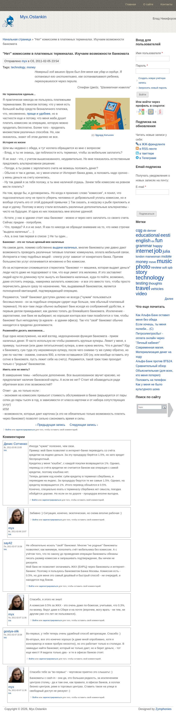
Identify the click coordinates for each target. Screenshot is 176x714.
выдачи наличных (65, 247)
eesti (165, 235)
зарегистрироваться (25, 430)
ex (152, 241)
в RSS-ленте (146, 148)
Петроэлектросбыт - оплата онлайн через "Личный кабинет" (150, 338)
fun (159, 240)
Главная (130, 4)
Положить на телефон (151, 379)
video (141, 293)
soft (164, 267)
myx (24, 61)
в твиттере (145, 153)
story (141, 272)
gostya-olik (11, 631)
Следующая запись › (84, 424)
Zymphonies (163, 709)
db (144, 230)
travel (143, 288)
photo (143, 266)
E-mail (141, 186)
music (164, 261)
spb (170, 267)
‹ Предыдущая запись (50, 424)
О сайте (148, 4)
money (31, 67)
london (140, 256)
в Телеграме (146, 158)
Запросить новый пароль (152, 87)
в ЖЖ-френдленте (150, 144)
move (152, 262)
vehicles (157, 289)
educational (148, 235)
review (156, 267)
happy (158, 246)
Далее (169, 298)
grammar (144, 245)
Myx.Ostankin (33, 17)
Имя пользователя (149, 53)
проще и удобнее (38, 113)
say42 (8, 543)
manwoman (152, 256)
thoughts (155, 283)
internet (144, 251)
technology (18, 67)
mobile (166, 256)
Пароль (142, 65)
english (143, 240)
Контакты (166, 4)
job (158, 250)
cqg (139, 230)
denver (151, 230)
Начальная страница (17, 39)
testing (142, 283)
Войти (8, 430)
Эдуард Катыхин (104, 135)
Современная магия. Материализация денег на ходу (153, 352)
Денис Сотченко (15, 444)
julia (166, 251)
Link (5, 450)
